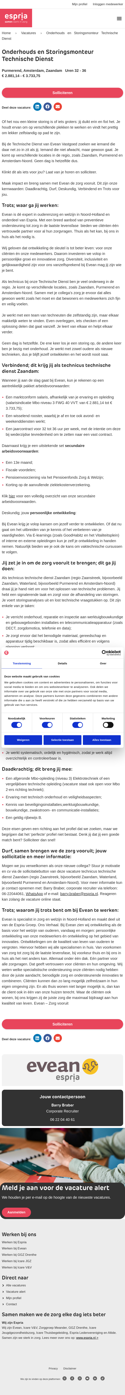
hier (12, 496)
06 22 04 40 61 (62, 1119)
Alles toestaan (101, 739)
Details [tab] (62, 663)
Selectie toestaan (62, 739)
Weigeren (23, 739)
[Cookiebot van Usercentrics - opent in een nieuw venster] (104, 653)
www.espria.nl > (87, 1338)
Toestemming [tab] (22, 663)
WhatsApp (34, 894)
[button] (119, 18)
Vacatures (28, 33)
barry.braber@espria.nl (79, 894)
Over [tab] (103, 663)
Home (6, 33)
